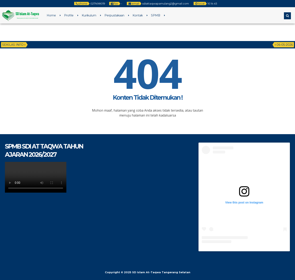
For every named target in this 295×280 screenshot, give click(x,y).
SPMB (155, 15)
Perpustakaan (114, 15)
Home (51, 15)
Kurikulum (89, 15)
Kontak (138, 15)
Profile (69, 15)
